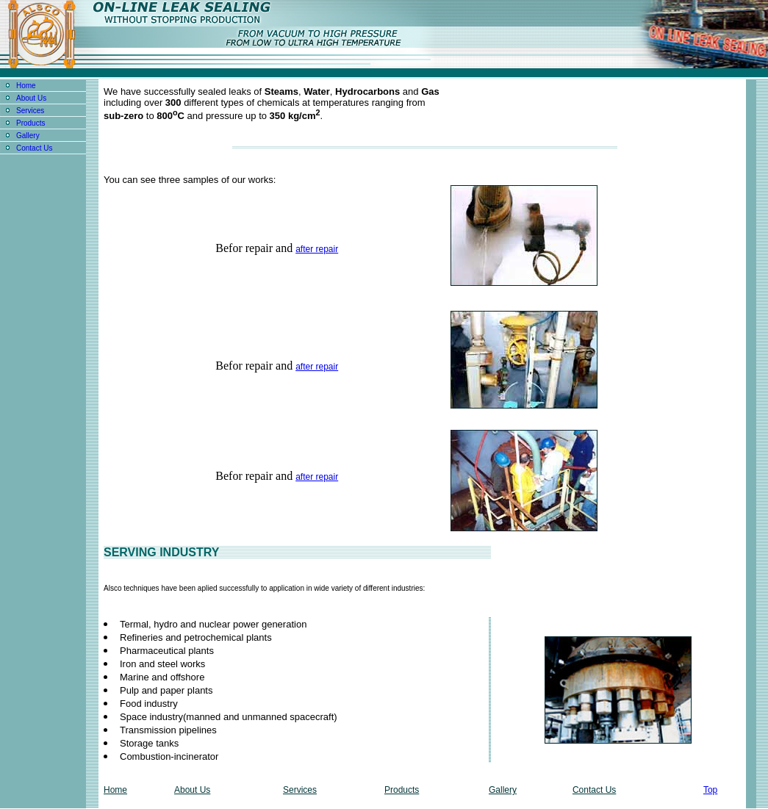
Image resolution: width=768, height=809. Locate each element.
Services (30, 111)
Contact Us (34, 148)
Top (710, 790)
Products (30, 123)
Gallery (28, 136)
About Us (31, 98)
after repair (316, 249)
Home (26, 86)
